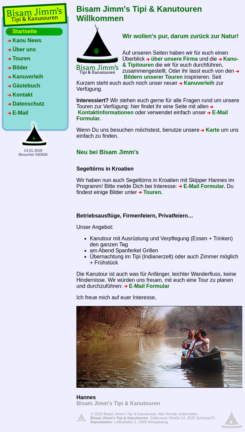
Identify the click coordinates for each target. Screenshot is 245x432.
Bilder (18, 67)
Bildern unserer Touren (180, 75)
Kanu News (25, 40)
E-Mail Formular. (202, 186)
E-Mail (18, 113)
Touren (19, 58)
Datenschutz (26, 104)
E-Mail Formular (146, 286)
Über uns (22, 49)
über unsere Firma (172, 59)
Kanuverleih (25, 76)
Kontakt (20, 95)
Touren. (150, 192)
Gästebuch (24, 85)
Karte (210, 130)
